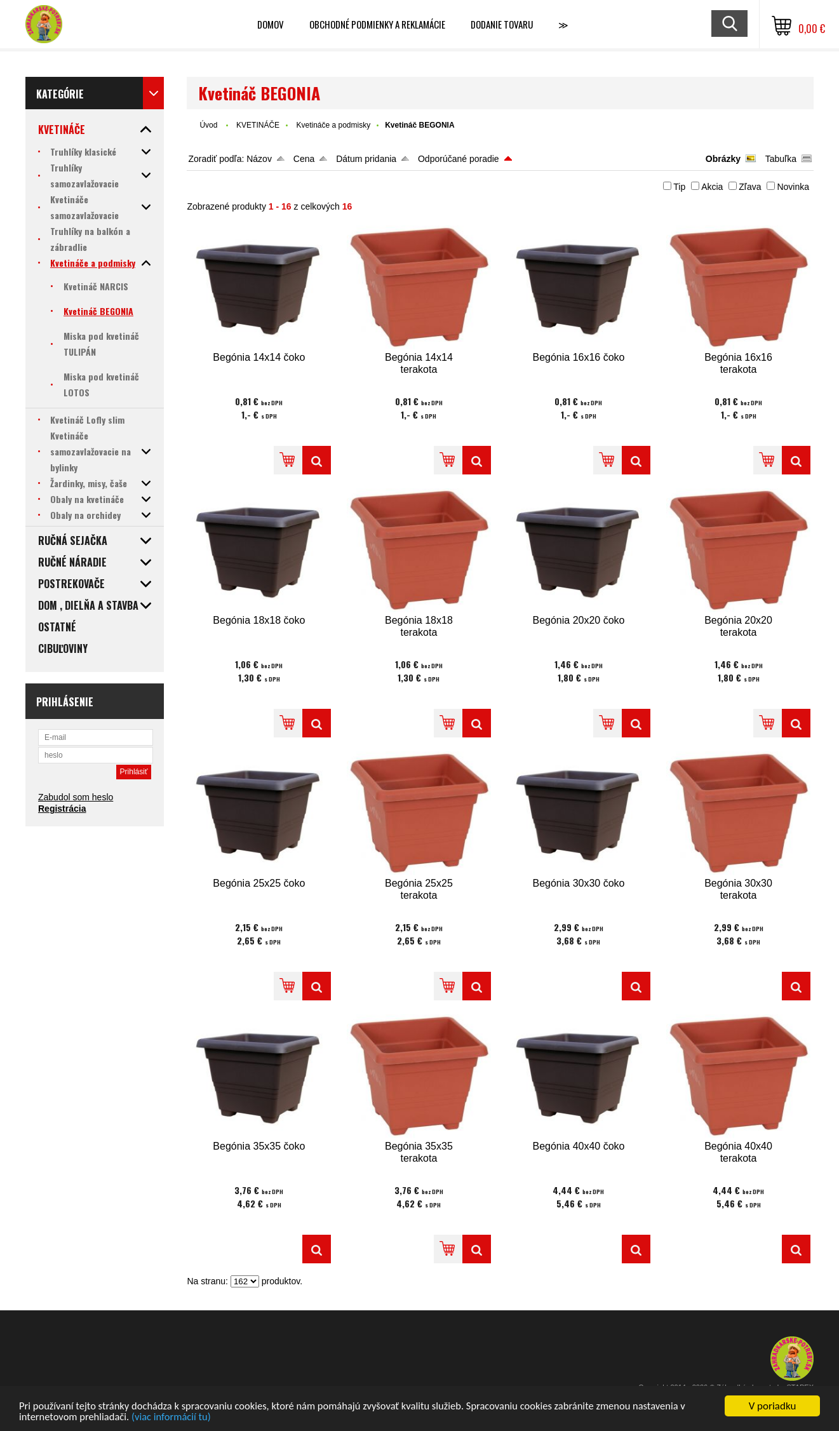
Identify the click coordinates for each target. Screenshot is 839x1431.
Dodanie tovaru (502, 24)
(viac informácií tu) (176, 1417)
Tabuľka (780, 159)
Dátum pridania (366, 159)
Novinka (793, 187)
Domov (270, 24)
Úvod (208, 125)
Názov (259, 159)
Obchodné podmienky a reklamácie (377, 24)
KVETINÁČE (257, 125)
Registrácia (62, 808)
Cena (303, 159)
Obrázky (723, 159)
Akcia (712, 187)
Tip (679, 187)
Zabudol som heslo (75, 797)
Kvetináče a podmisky (333, 125)
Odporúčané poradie (458, 159)
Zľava (750, 187)
